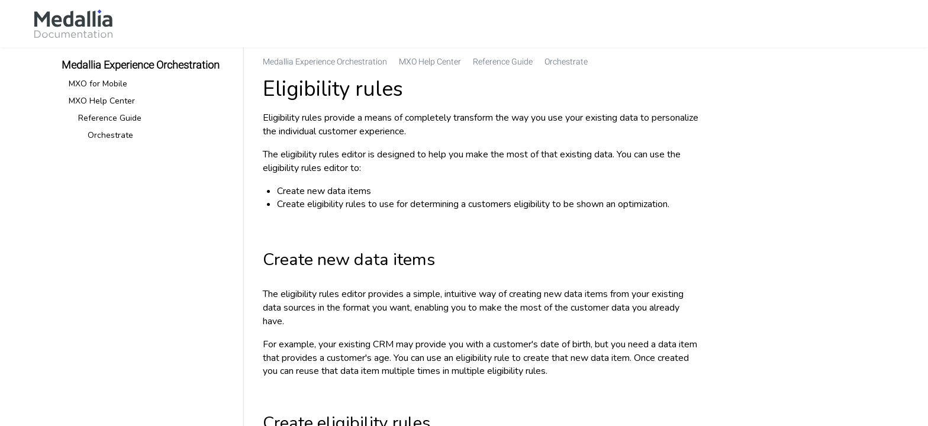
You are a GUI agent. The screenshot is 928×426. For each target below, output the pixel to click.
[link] (73, 23)
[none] (857, 61)
